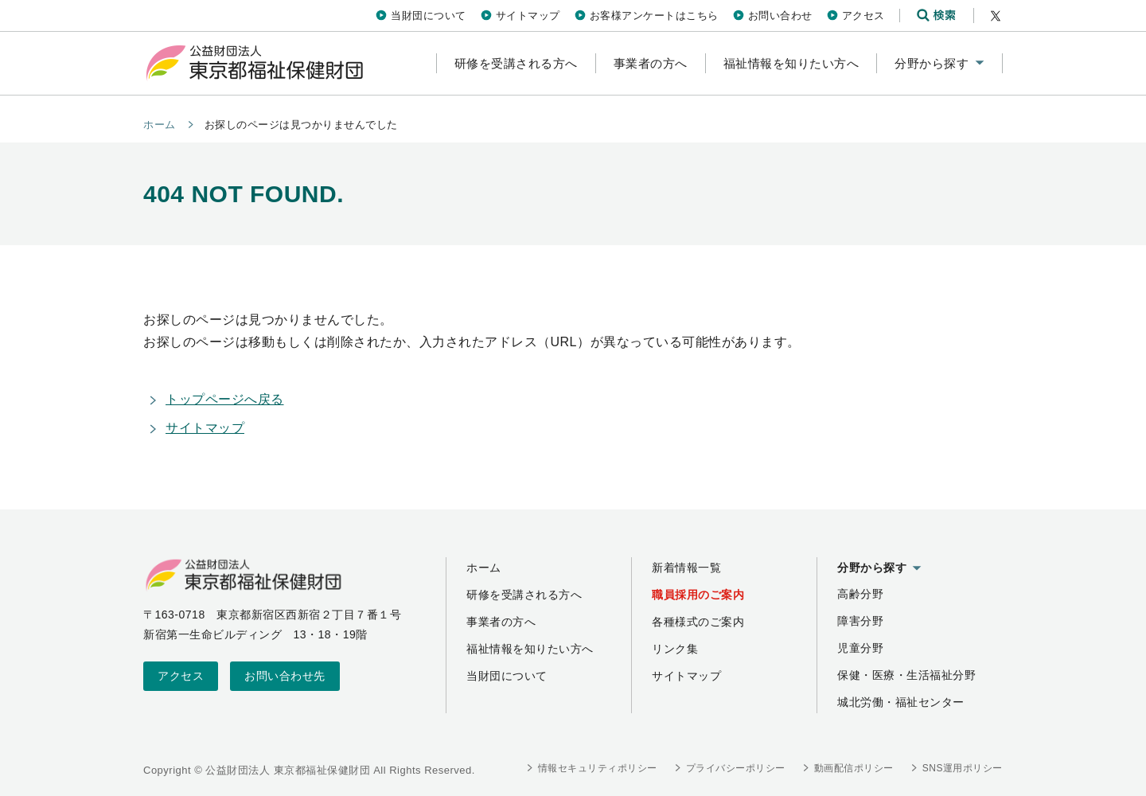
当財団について (428, 15)
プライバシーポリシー (735, 768)
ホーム (159, 125)
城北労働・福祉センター (901, 702)
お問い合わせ (780, 15)
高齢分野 (860, 593)
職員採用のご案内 (698, 594)
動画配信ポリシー (854, 768)
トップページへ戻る (225, 399)
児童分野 (860, 648)
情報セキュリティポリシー (597, 768)
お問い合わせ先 (284, 675)
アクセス (863, 15)
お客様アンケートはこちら (654, 15)
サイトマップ (528, 15)
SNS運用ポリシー (962, 768)
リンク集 (675, 648)
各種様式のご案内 (698, 621)
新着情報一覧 (686, 567)
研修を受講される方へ (524, 594)
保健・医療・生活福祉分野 (906, 675)
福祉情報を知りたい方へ (530, 648)
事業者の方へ (501, 621)
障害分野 (860, 621)
